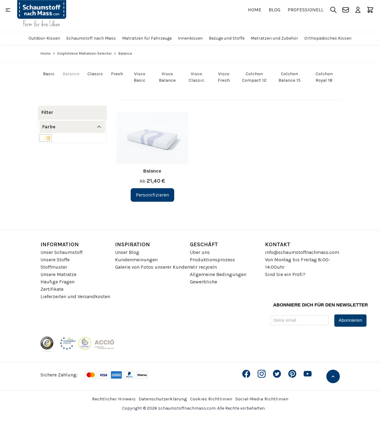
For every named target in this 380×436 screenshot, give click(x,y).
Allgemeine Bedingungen (218, 274)
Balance (71, 73)
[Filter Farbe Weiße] (46, 138)
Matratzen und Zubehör (274, 38)
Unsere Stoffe (55, 260)
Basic (49, 73)
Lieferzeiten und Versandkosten (75, 296)
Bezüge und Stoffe (226, 38)
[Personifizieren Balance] (152, 195)
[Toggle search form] (333, 10)
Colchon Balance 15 (289, 77)
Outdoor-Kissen (44, 38)
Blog (274, 10)
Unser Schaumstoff (61, 252)
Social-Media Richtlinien (261, 399)
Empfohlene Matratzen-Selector (84, 53)
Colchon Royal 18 (324, 77)
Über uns (200, 252)
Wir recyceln (203, 267)
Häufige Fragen (57, 282)
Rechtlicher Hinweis (114, 399)
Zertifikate (51, 289)
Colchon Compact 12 (254, 77)
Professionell (306, 10)
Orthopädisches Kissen (327, 38)
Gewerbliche (203, 282)
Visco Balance (167, 77)
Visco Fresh (224, 77)
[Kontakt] (346, 10)
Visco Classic (196, 77)
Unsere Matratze (58, 274)
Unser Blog (127, 252)
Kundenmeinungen (136, 260)
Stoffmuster (53, 267)
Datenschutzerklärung (163, 399)
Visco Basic (139, 77)
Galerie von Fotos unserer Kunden (152, 267)
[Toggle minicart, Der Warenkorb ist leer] (370, 10)
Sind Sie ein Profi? (285, 274)
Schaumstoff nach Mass (91, 38)
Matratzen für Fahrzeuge (147, 38)
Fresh (117, 73)
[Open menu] (8, 9)
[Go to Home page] (41, 13)
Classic (95, 73)
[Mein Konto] (358, 10)
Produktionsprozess (212, 260)
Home (254, 10)
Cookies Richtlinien (211, 399)
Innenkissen (190, 38)
